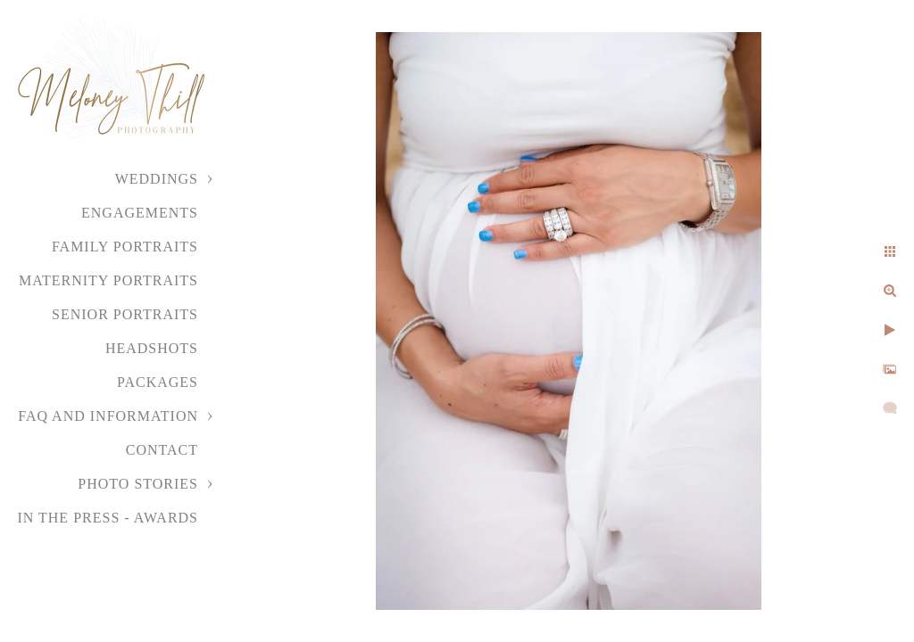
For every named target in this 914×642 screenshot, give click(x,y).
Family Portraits (125, 246)
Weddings (156, 178)
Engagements (139, 212)
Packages (157, 382)
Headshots (151, 348)
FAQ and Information (108, 416)
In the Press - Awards (107, 517)
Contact (162, 449)
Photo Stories (138, 483)
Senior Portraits (125, 314)
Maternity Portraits (108, 280)
